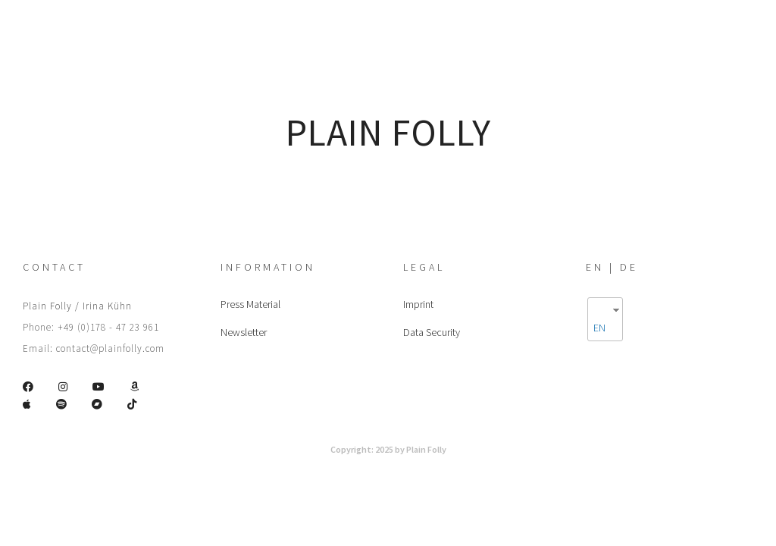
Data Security (431, 332)
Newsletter (244, 332)
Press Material (250, 304)
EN (599, 327)
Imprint (418, 304)
